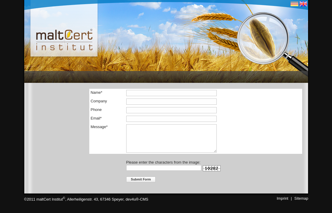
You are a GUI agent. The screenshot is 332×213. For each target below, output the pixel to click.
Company (99, 101)
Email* (96, 118)
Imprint (282, 198)
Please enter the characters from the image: (163, 162)
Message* (99, 127)
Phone (96, 109)
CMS (144, 199)
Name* (96, 92)
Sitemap (301, 198)
